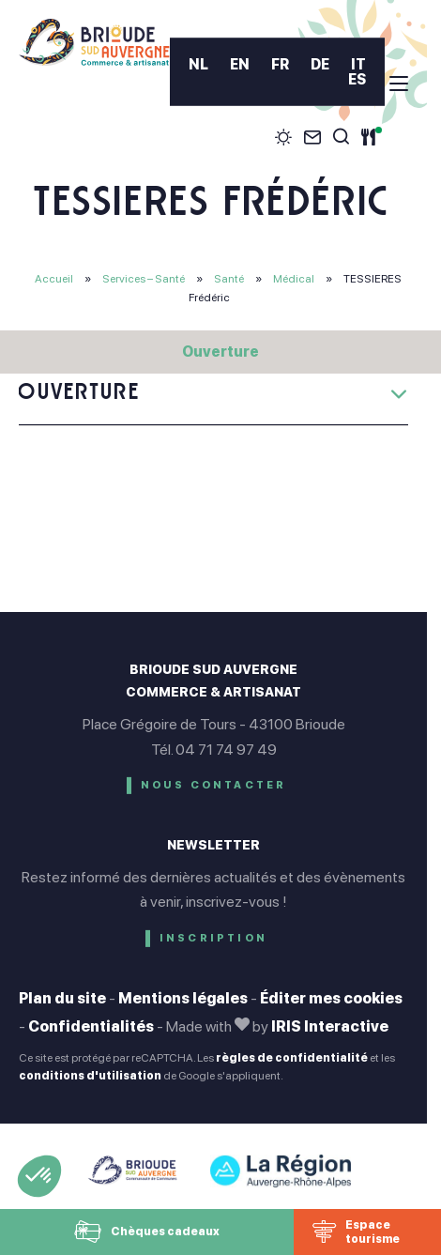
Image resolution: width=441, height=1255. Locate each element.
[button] (39, 1176)
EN (240, 64)
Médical (294, 278)
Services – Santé (144, 278)
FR (280, 64)
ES (357, 79)
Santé (230, 278)
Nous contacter (214, 785)
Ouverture (220, 351)
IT (358, 64)
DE (320, 64)
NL (198, 64)
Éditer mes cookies (331, 998)
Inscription (213, 938)
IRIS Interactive (329, 1026)
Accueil (54, 278)
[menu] (398, 83)
